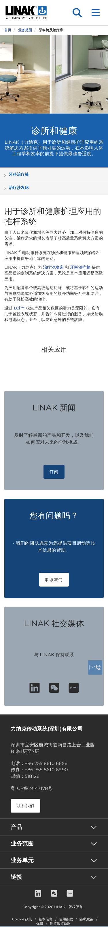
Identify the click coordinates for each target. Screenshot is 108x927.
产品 (16, 826)
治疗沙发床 (19, 187)
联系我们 (54, 579)
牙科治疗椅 (19, 174)
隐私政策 (86, 919)
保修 (39, 924)
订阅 (54, 471)
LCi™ (19, 308)
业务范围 (22, 843)
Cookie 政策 (22, 919)
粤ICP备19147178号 (32, 788)
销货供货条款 (60, 924)
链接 (16, 876)
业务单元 (22, 860)
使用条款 (66, 919)
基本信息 (45, 919)
